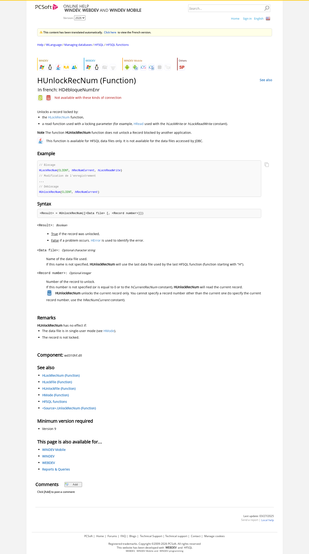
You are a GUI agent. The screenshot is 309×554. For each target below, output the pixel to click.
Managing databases (78, 45)
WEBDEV (48, 464)
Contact (196, 536)
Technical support (176, 536)
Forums (112, 536)
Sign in (247, 18)
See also (266, 80)
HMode (108, 332)
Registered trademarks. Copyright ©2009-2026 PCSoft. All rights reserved (154, 544)
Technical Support (151, 536)
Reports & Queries (56, 471)
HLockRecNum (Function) (61, 377)
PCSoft (88, 536)
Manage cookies (214, 536)
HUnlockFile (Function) (59, 390)
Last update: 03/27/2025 (258, 517)
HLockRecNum (59, 117)
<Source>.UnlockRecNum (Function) (69, 409)
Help (40, 45)
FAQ (123, 536)
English (258, 18)
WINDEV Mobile (54, 451)
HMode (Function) (55, 396)
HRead (139, 124)
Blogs (132, 536)
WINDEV (48, 457)
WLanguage (54, 45)
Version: (68, 18)
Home (235, 18)
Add (71, 486)
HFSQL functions (117, 45)
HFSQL (99, 45)
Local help (267, 521)
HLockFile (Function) (57, 383)
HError (96, 242)
